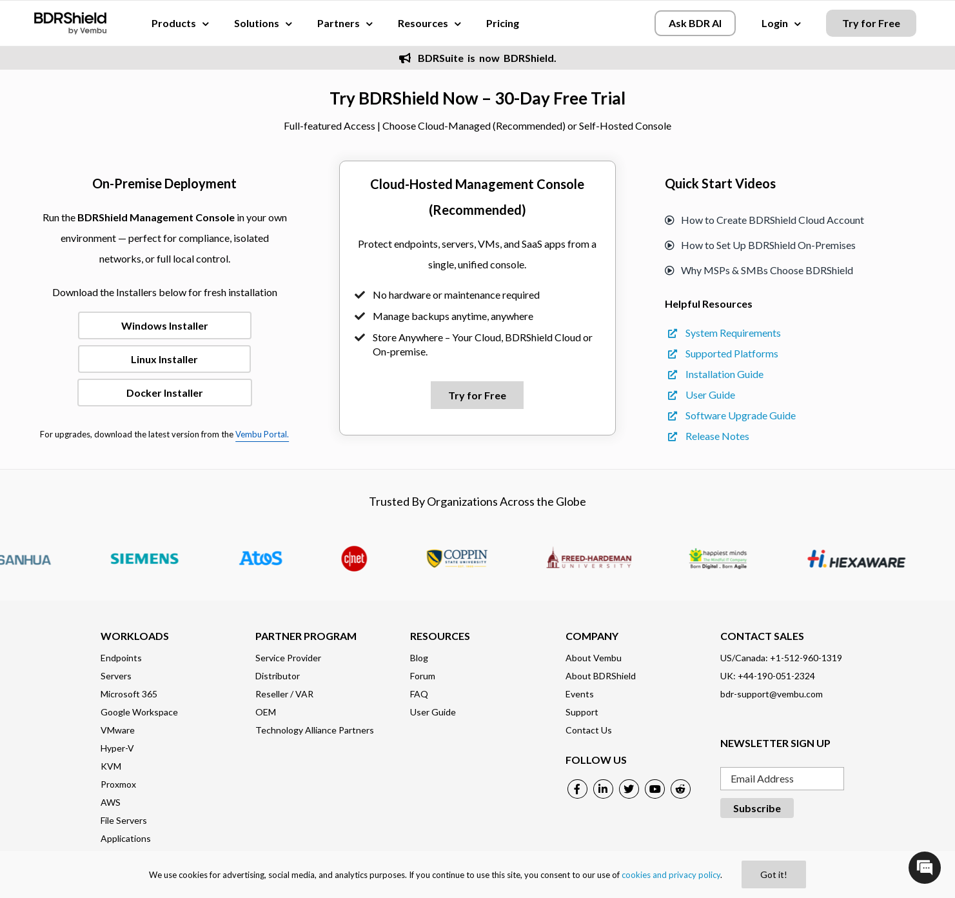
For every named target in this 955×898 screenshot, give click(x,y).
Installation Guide (715, 374)
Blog (419, 657)
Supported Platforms (723, 353)
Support (582, 711)
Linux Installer (164, 359)
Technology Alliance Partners (314, 729)
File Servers (124, 820)
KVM (111, 766)
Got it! (773, 874)
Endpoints (121, 657)
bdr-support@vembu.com (771, 693)
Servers (116, 675)
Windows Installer (164, 325)
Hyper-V (117, 748)
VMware (118, 729)
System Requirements (724, 332)
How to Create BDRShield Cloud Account (764, 220)
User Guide (701, 394)
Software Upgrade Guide (732, 415)
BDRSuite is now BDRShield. (477, 58)
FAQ (419, 693)
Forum (422, 675)
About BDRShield (601, 675)
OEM (265, 711)
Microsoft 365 (129, 693)
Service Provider (288, 657)
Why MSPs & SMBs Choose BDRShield (759, 270)
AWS (111, 802)
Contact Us (589, 729)
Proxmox (118, 784)
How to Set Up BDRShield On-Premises (760, 245)
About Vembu (594, 657)
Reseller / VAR (284, 693)
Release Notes (708, 436)
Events (580, 693)
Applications (126, 838)
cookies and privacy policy (671, 875)
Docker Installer (164, 392)
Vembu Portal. (262, 434)
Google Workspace (139, 711)
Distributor (277, 675)
